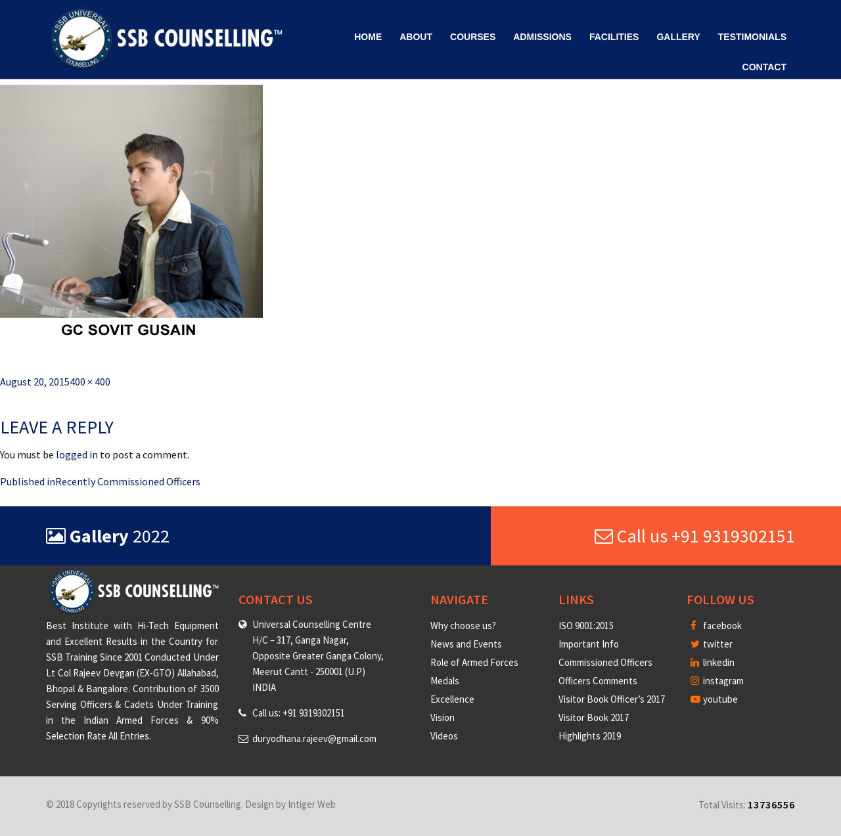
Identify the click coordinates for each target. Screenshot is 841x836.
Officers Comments (597, 680)
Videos (444, 736)
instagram (717, 680)
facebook (716, 625)
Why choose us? (463, 625)
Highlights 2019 (589, 736)
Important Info (588, 644)
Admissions (542, 37)
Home (368, 37)
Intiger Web (312, 804)
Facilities (614, 37)
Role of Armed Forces (474, 662)
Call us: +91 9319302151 (298, 713)
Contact (764, 67)
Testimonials (752, 37)
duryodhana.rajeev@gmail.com (314, 738)
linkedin (713, 662)
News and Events (466, 644)
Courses (472, 37)
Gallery (678, 37)
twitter (712, 644)
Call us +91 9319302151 (695, 536)
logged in (77, 454)
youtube (714, 699)
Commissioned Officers (605, 662)
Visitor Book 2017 (593, 717)
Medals (444, 680)
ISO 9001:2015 (586, 625)
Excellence (452, 699)
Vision (442, 717)
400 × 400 (90, 381)
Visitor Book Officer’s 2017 (611, 699)
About (415, 37)
